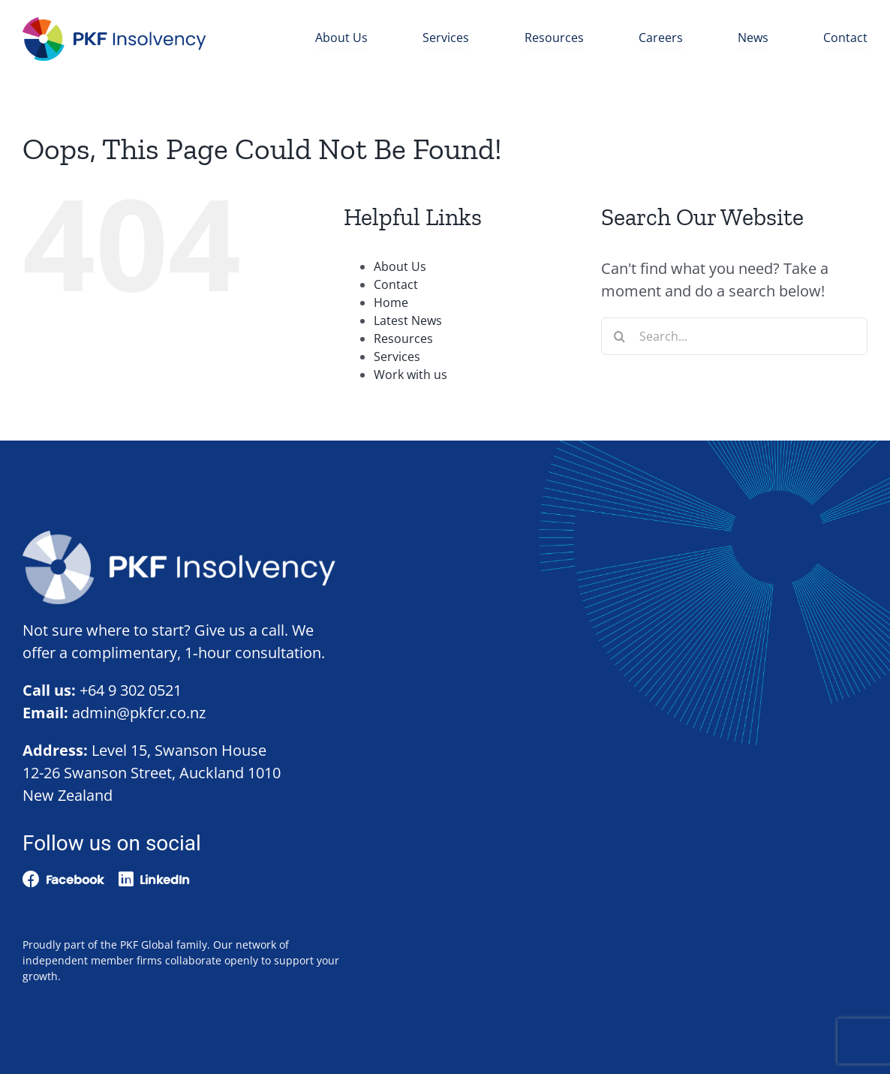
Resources (403, 338)
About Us (400, 266)
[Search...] (734, 336)
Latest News (408, 320)
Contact (396, 284)
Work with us (410, 374)
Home (391, 302)
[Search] (620, 336)
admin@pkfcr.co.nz (139, 712)
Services (397, 356)
